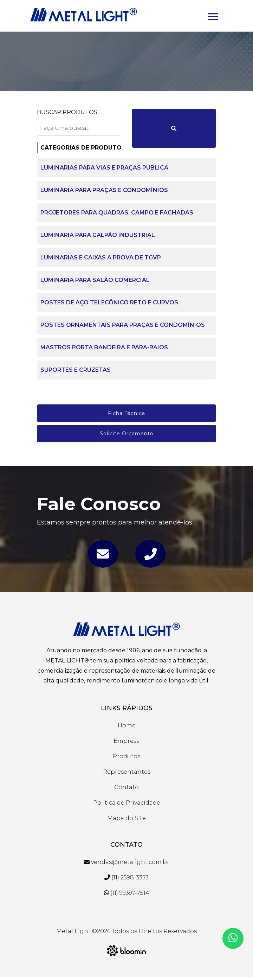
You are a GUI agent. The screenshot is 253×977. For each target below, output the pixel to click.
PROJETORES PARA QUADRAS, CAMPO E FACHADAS (116, 212)
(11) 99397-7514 (126, 893)
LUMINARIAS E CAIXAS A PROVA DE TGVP (100, 257)
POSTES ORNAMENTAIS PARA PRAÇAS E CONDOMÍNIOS (122, 325)
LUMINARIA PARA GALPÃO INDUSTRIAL (97, 235)
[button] (212, 15)
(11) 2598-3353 (126, 877)
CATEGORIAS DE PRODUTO (81, 147)
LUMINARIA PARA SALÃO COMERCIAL (95, 280)
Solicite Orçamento (127, 433)
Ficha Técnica (126, 413)
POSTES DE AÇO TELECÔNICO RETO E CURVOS (109, 302)
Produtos (126, 756)
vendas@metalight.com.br (126, 862)
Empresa (126, 741)
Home (127, 725)
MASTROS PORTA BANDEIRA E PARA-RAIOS (104, 347)
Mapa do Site (126, 818)
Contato (126, 787)
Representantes (126, 771)
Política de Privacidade (126, 802)
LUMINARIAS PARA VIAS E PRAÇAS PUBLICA (104, 167)
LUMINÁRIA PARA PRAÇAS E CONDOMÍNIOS (104, 190)
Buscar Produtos (67, 112)
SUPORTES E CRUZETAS (75, 370)
